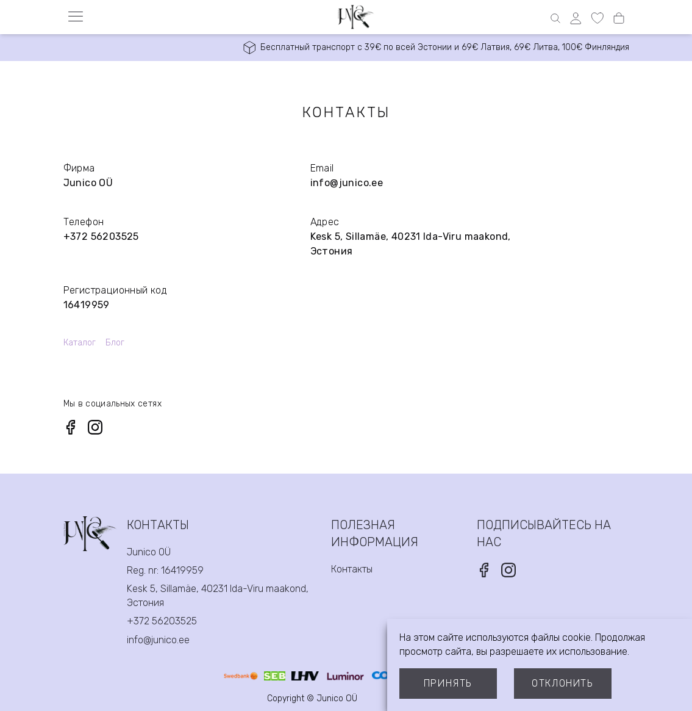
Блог (114, 342)
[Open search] (555, 18)
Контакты (352, 569)
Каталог (79, 342)
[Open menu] (75, 16)
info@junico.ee (346, 183)
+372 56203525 (101, 236)
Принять (448, 683)
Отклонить (562, 683)
